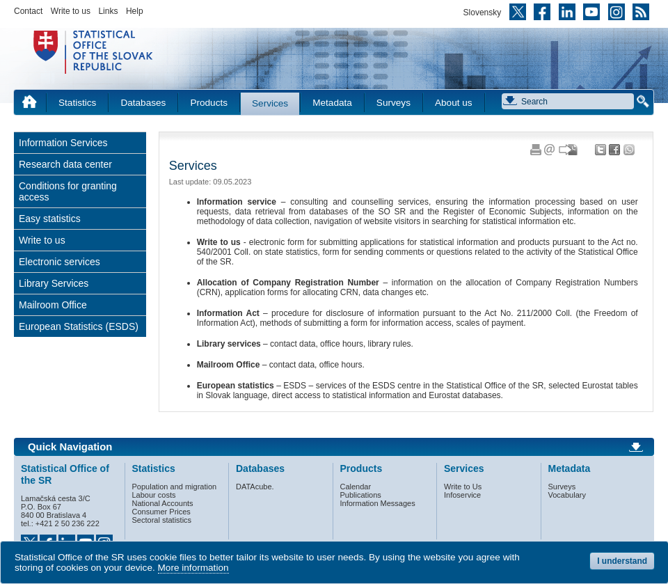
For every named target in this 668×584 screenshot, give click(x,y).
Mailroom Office (53, 304)
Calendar (356, 486)
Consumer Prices (161, 511)
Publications (360, 495)
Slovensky (482, 12)
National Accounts (162, 503)
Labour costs (154, 495)
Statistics (77, 102)
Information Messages (377, 503)
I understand (622, 561)
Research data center (65, 164)
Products (209, 102)
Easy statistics (50, 218)
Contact (28, 11)
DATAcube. (255, 486)
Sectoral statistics (162, 520)
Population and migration (174, 486)
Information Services (63, 142)
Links (108, 11)
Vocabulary (567, 495)
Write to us (70, 11)
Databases (143, 102)
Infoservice (462, 495)
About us (453, 102)
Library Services (53, 283)
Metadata (332, 102)
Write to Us (463, 486)
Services (270, 103)
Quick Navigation (70, 446)
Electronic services (59, 261)
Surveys (393, 102)
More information (193, 567)
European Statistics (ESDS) (78, 326)
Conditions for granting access (68, 191)
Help (134, 11)
